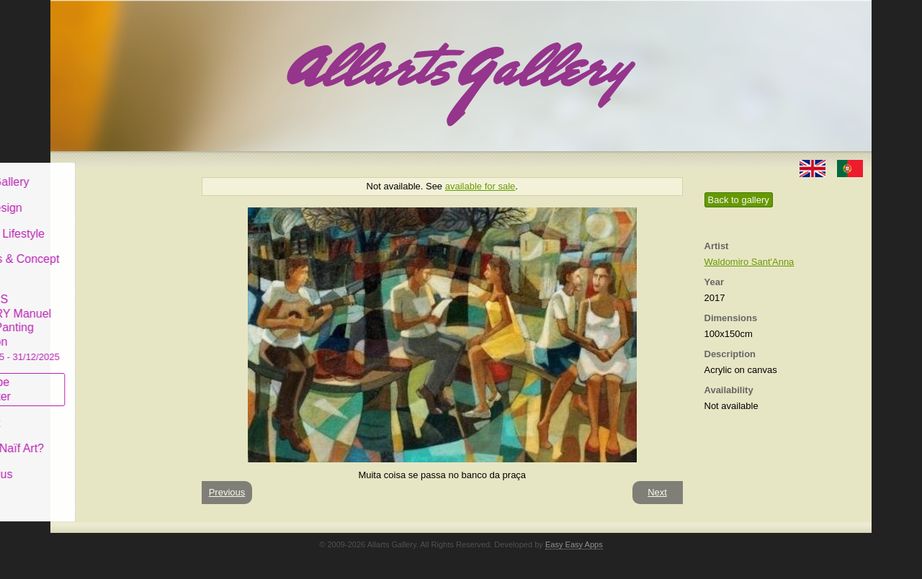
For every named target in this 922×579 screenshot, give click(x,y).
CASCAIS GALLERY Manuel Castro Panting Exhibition (118, 316)
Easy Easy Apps (574, 544)
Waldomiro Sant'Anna (749, 261)
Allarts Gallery (103, 171)
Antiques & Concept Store (118, 255)
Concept (88, 411)
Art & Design (99, 197)
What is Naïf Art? (110, 437)
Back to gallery (738, 199)
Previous (227, 492)
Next (657, 492)
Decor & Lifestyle (110, 222)
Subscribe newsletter (94, 378)
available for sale (480, 186)
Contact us (94, 463)
